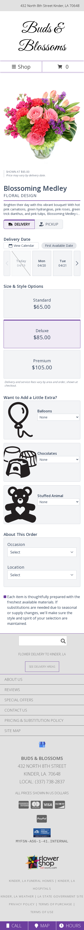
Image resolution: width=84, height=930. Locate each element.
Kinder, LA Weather (17, 896)
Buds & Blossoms (42, 38)
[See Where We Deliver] (42, 666)
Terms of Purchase (55, 904)
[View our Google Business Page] (42, 746)
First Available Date (59, 245)
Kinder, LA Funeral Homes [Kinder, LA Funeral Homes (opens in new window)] (31, 881)
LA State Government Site (60, 896)
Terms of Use (42, 912)
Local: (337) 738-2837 (42, 782)
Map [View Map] (42, 926)
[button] (42, 832)
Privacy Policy (22, 904)
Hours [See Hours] (70, 926)
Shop (21, 66)
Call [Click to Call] (14, 926)
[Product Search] (43, 641)
